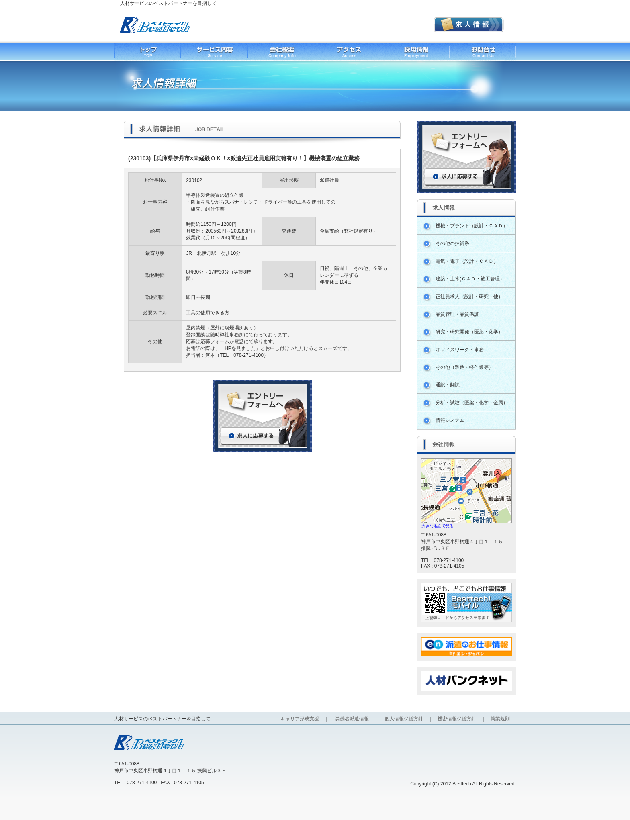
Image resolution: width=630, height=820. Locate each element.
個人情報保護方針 (404, 719)
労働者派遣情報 (352, 719)
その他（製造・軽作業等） (464, 367)
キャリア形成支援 (299, 719)
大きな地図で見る (437, 525)
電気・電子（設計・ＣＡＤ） (467, 261)
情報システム (450, 420)
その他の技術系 (452, 243)
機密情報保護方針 (457, 719)
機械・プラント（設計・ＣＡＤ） (472, 226)
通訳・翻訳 (448, 385)
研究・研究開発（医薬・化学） (469, 332)
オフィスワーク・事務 (460, 349)
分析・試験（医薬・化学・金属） (472, 402)
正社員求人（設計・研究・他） (469, 296)
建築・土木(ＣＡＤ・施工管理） (470, 279)
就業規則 (500, 719)
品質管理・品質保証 (457, 314)
